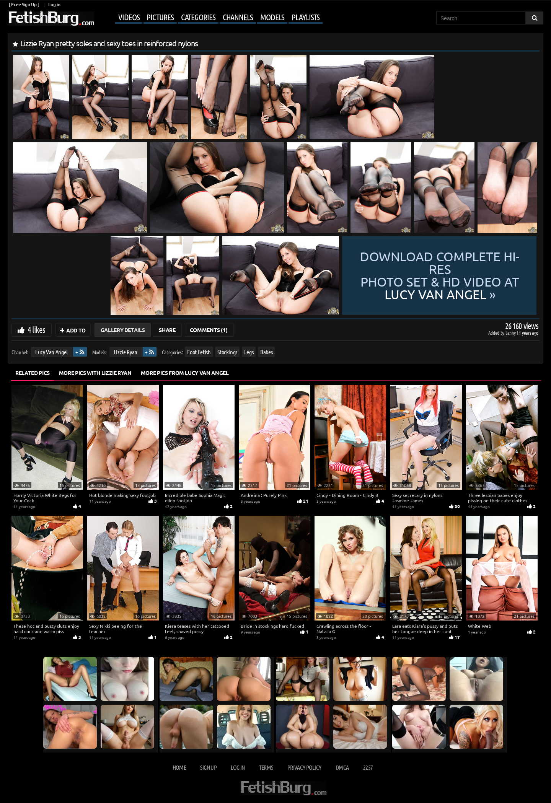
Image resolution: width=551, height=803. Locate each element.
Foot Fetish (198, 351)
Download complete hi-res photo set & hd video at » (440, 275)
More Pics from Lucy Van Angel (185, 372)
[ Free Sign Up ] (24, 4)
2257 (368, 767)
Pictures (160, 17)
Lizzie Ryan (125, 351)
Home (179, 767)
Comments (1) (209, 329)
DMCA (342, 767)
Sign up (208, 767)
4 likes (36, 329)
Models (272, 17)
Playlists (306, 17)
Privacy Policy (304, 767)
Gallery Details (123, 329)
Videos (128, 17)
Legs (249, 351)
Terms (266, 767)
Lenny (511, 332)
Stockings (227, 351)
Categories (198, 17)
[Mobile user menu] (209, 17)
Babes (266, 351)
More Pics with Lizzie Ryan (95, 372)
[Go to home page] (51, 18)
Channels (238, 17)
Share (167, 329)
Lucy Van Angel (51, 351)
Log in (54, 4)
